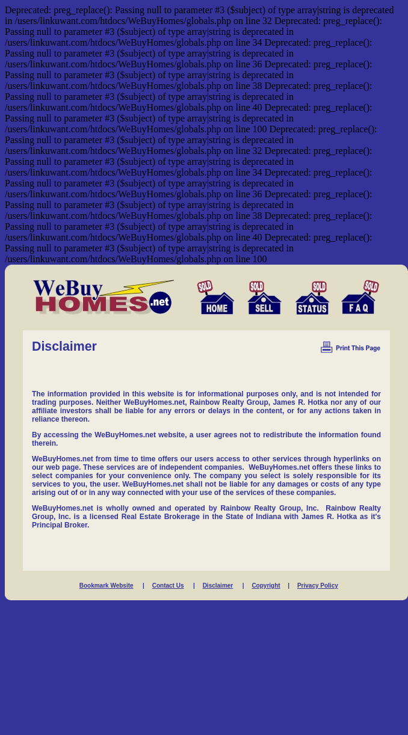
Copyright (266, 585)
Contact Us (168, 585)
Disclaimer (218, 585)
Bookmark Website (106, 585)
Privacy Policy (317, 585)
